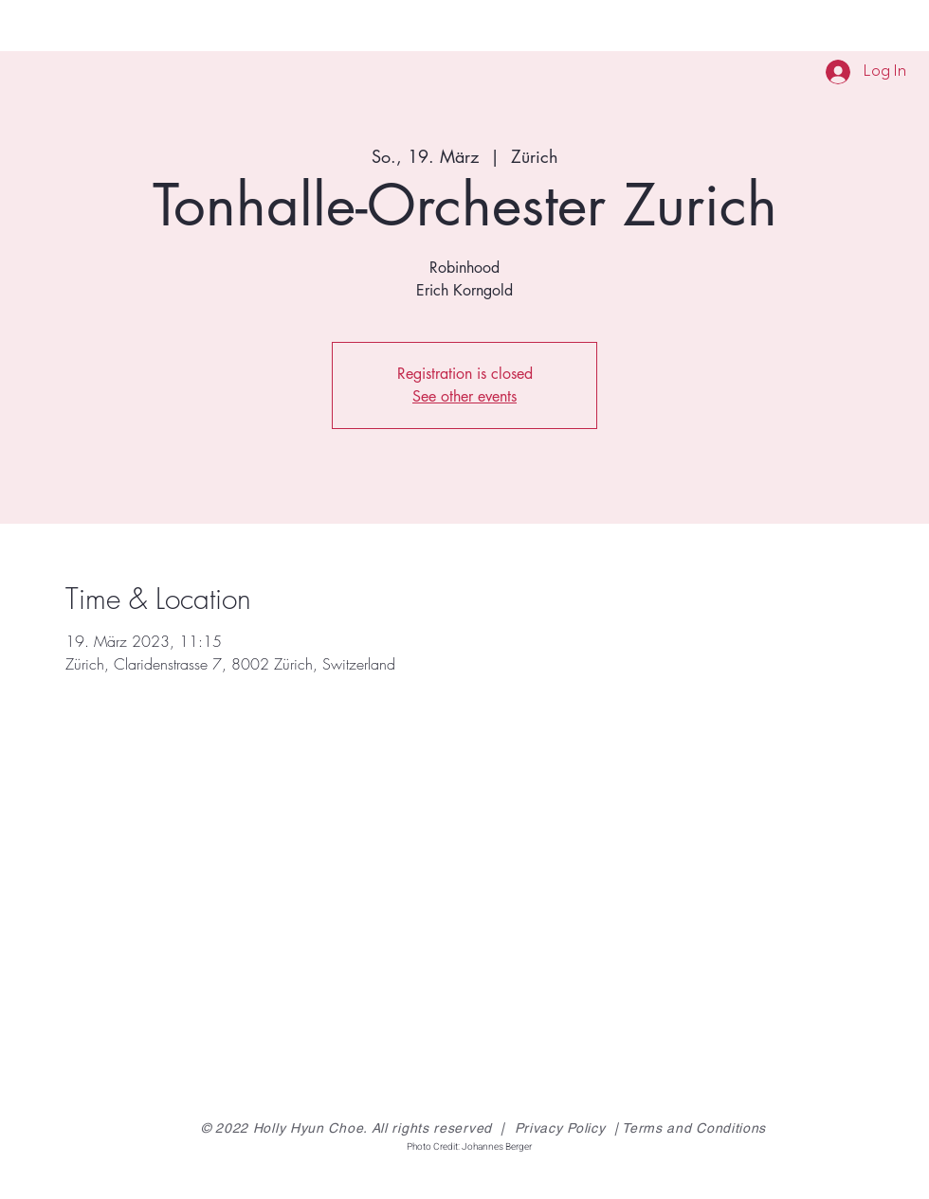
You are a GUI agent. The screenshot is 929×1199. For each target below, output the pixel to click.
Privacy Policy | (569, 1128)
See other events (464, 396)
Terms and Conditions (694, 1128)
